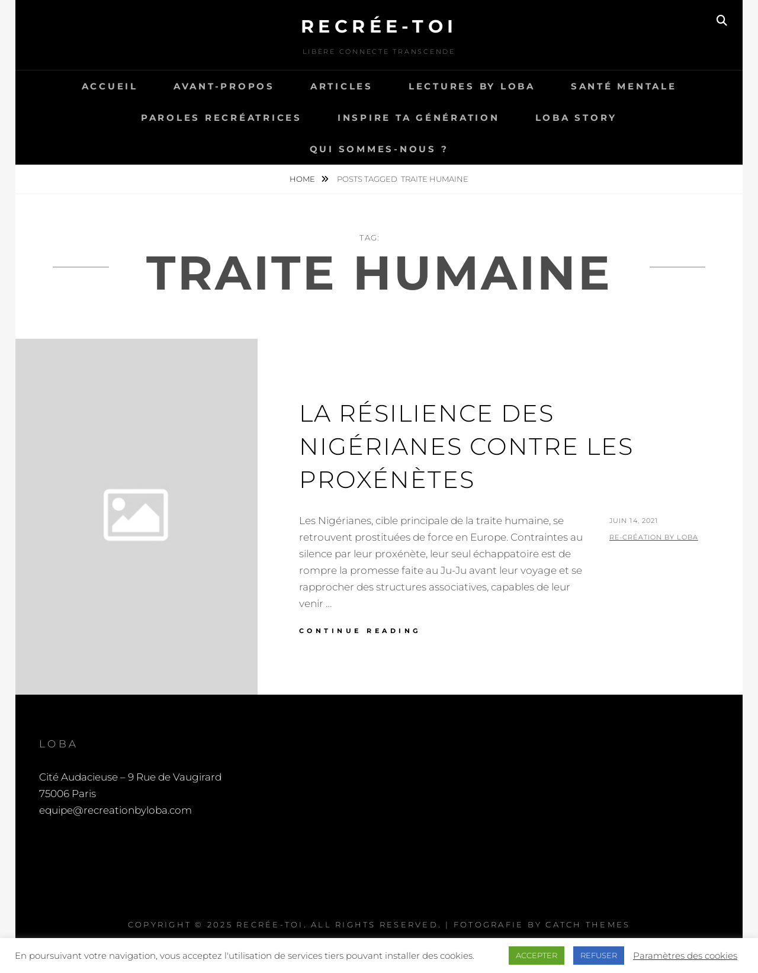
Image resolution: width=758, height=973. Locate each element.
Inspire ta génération (419, 117)
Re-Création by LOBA (653, 537)
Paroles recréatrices (221, 117)
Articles (341, 86)
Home (303, 179)
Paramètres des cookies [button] (685, 955)
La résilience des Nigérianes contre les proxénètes (466, 446)
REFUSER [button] (598, 955)
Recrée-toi (379, 26)
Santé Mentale (624, 86)
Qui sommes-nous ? (379, 149)
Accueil (110, 86)
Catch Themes (587, 924)
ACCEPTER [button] (536, 955)
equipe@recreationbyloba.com (115, 810)
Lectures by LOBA (472, 86)
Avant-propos (224, 86)
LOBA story (576, 117)
